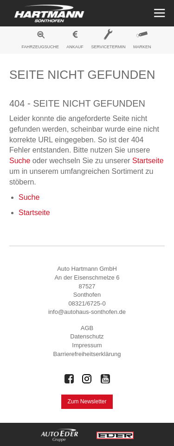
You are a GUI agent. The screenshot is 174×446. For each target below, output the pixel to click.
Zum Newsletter (86, 401)
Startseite (148, 161)
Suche (19, 161)
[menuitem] (40, 41)
